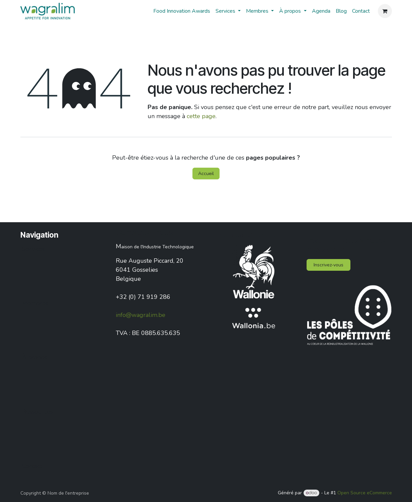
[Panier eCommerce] (385, 11)
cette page (201, 116)
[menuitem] (182, 11)
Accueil (206, 173)
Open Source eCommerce (364, 493)
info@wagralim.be (140, 315)
